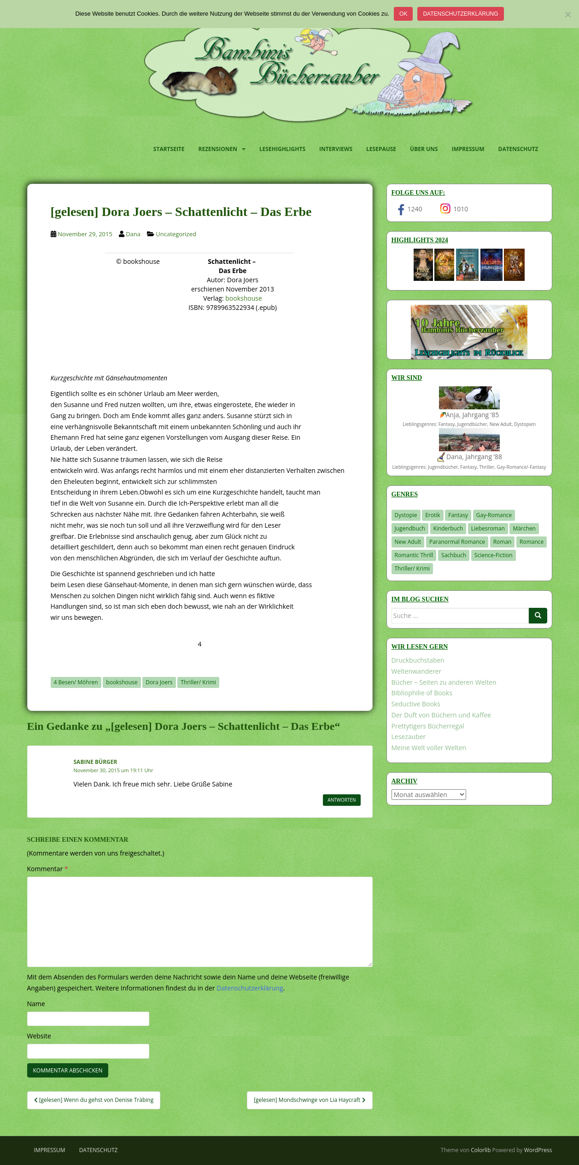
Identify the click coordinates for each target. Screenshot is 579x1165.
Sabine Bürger (95, 762)
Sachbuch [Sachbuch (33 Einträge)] (453, 555)
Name (36, 1003)
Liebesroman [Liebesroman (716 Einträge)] (488, 528)
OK (403, 14)
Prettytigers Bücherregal (428, 726)
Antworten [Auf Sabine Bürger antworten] (342, 800)
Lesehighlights (282, 149)
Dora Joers (159, 682)
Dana (133, 234)
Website (39, 1035)
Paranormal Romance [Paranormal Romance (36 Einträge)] (457, 542)
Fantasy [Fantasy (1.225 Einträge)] (458, 515)
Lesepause (381, 149)
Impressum (467, 149)
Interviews (335, 149)
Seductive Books (416, 703)
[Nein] (567, 14)
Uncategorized (176, 234)
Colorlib (481, 1150)
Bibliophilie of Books (422, 692)
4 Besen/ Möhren (76, 682)
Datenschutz (518, 149)
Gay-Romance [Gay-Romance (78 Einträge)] (494, 515)
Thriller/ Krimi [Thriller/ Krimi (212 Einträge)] (412, 568)
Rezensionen (218, 149)
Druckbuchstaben (418, 660)
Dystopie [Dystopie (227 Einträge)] (406, 515)
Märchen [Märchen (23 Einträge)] (524, 528)
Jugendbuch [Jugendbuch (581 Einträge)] (410, 528)
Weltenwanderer (417, 671)
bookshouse (243, 298)
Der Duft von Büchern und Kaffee (441, 715)
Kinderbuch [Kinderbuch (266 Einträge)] (448, 528)
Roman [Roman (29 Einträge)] (502, 542)
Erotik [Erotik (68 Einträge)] (432, 515)
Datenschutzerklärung (460, 14)
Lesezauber (409, 736)
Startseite (169, 149)
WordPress (538, 1150)
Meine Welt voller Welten (429, 747)
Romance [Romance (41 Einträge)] (532, 542)
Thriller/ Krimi (198, 682)
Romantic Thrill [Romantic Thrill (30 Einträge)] (414, 555)
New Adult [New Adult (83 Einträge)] (408, 542)
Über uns (424, 149)
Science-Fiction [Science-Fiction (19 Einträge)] (493, 555)
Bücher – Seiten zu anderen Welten (444, 682)
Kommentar (47, 868)
